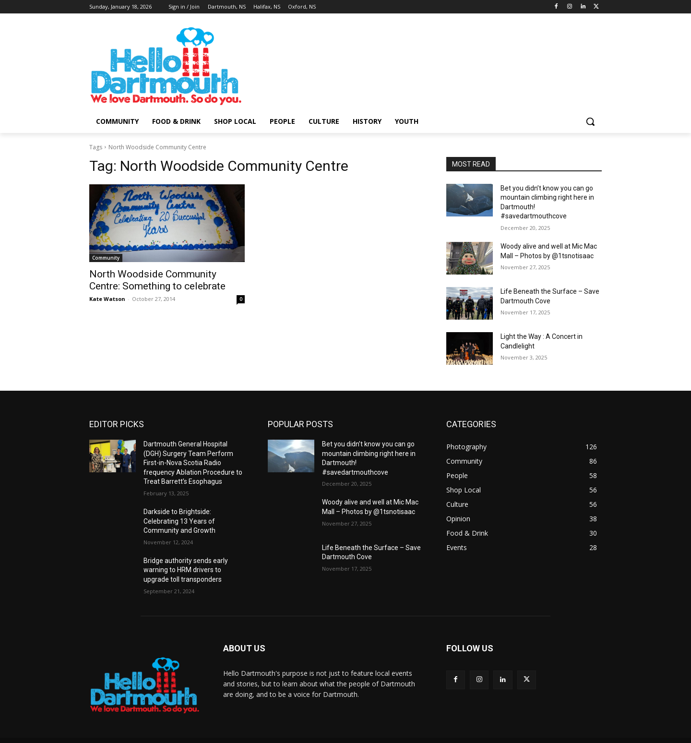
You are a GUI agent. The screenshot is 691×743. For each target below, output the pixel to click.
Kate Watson (107, 298)
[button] (590, 121)
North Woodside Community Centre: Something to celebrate (157, 280)
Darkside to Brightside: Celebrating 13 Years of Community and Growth (179, 521)
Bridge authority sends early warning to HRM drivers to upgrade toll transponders (185, 570)
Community (105, 257)
